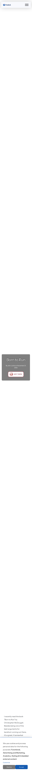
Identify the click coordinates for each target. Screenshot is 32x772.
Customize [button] (6, 762)
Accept (21, 767)
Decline (9, 767)
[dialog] (16, 755)
